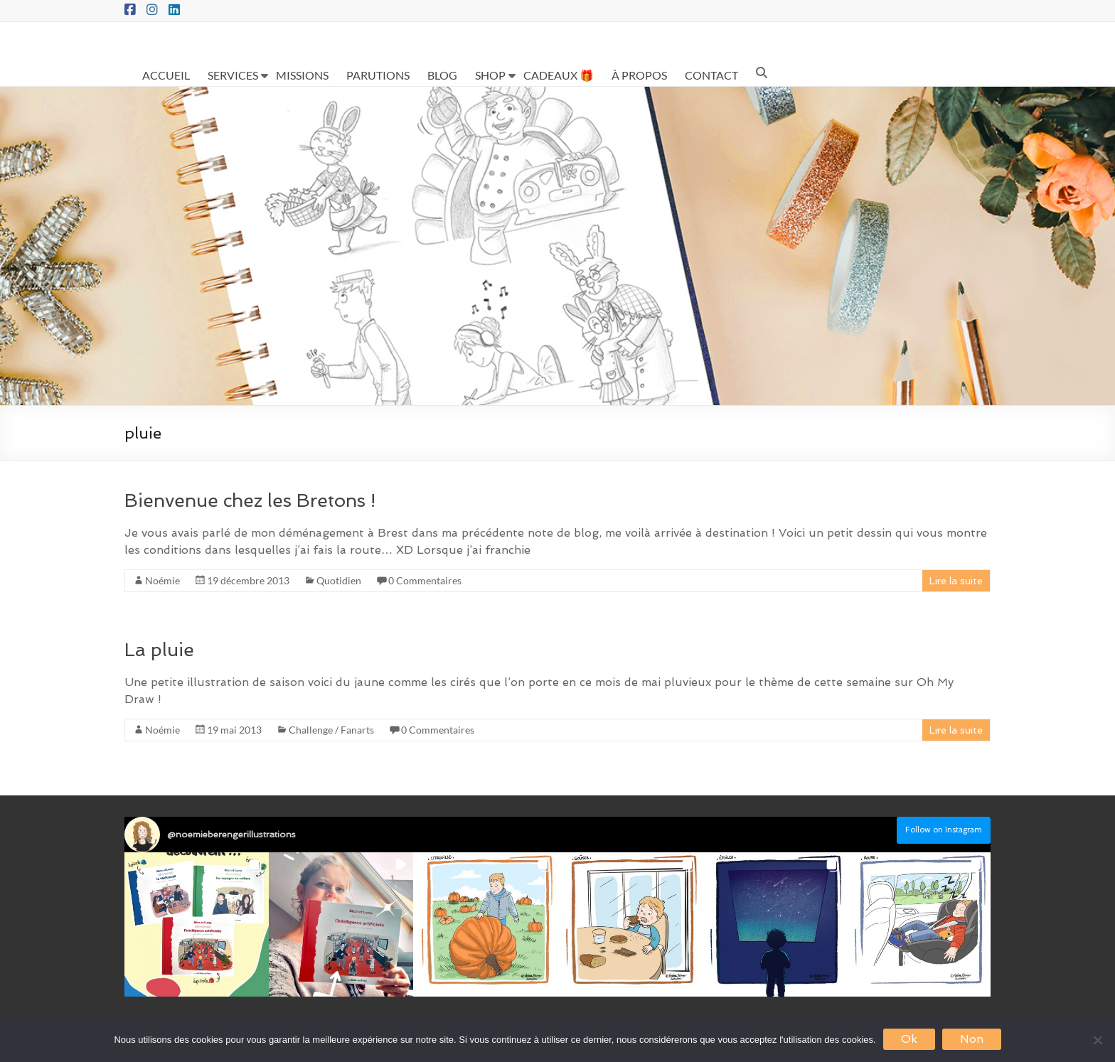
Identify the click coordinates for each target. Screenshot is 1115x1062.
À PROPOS (639, 75)
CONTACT (711, 75)
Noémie (162, 580)
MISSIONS (302, 75)
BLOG (442, 75)
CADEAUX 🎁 (558, 75)
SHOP (490, 75)
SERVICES (233, 75)
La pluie (159, 649)
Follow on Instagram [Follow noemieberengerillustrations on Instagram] (943, 830)
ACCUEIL (166, 75)
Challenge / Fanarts (331, 730)
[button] (196, 924)
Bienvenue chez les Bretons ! (249, 500)
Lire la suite (956, 580)
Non (971, 1039)
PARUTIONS (378, 75)
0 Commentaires (425, 580)
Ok (909, 1039)
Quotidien (338, 580)
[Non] (1097, 1040)
